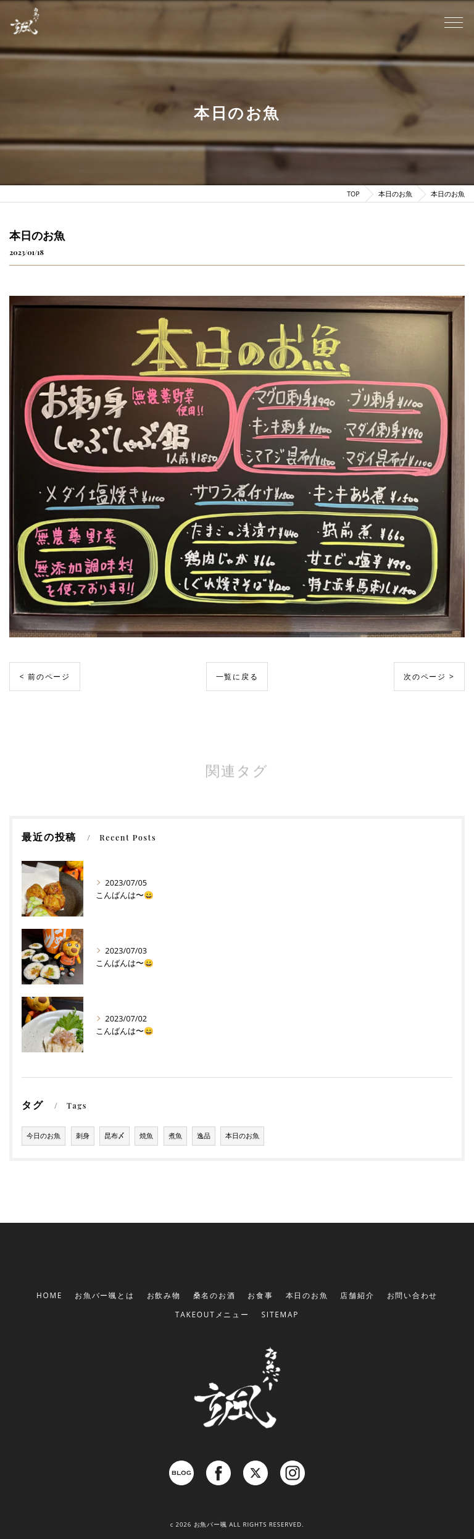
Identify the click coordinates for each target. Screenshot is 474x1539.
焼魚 (146, 1135)
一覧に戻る (237, 676)
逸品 (203, 1135)
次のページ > (429, 676)
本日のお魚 (242, 1135)
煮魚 (175, 1135)
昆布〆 (114, 1135)
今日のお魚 (43, 1135)
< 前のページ (44, 676)
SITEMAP (280, 1314)
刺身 (82, 1135)
